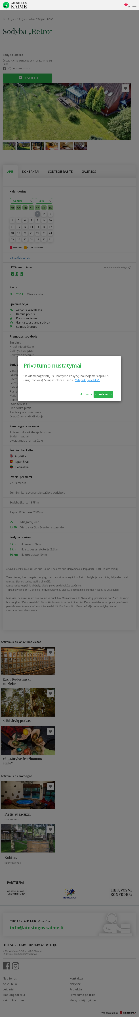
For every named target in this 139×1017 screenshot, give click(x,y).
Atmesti (86, 394)
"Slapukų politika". (87, 380)
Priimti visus (103, 394)
